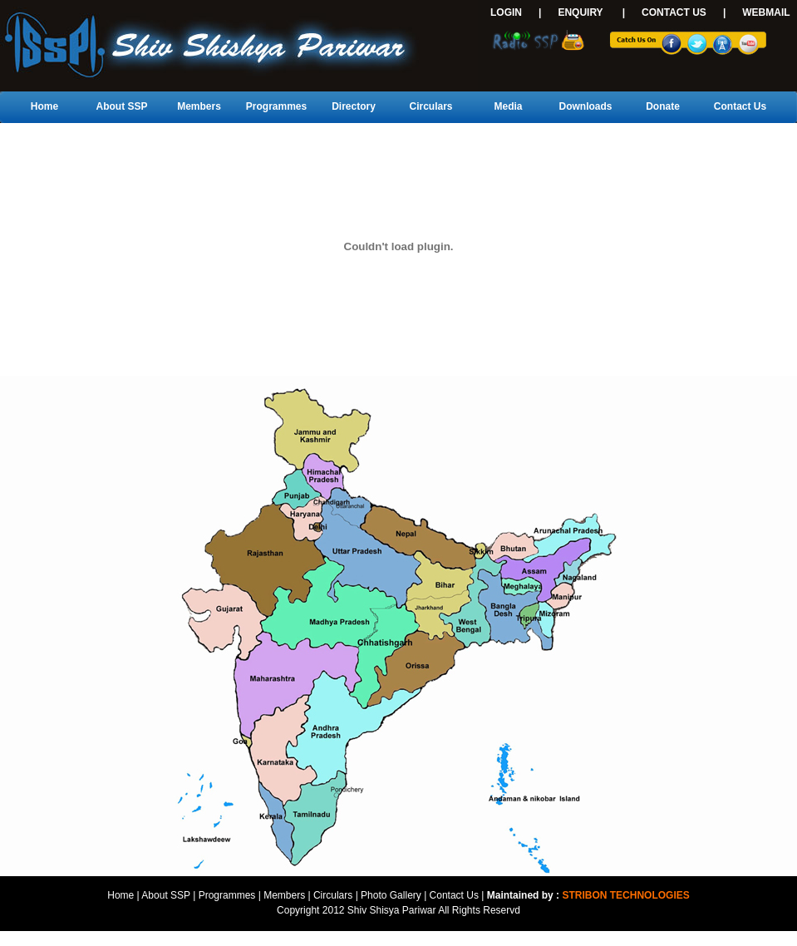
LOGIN (506, 12)
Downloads (585, 106)
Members (199, 106)
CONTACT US (674, 12)
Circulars (430, 106)
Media (508, 106)
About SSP (122, 106)
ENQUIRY (580, 12)
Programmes (276, 106)
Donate (663, 106)
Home (44, 106)
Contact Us (740, 106)
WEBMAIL (766, 12)
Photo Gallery (391, 895)
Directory (354, 106)
